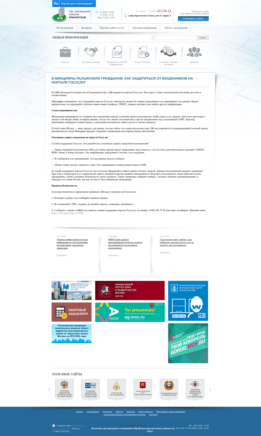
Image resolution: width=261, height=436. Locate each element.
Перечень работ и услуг (112, 27)
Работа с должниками (175, 27)
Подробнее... (62, 255)
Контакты (153, 414)
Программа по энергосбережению (170, 412)
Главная (79, 412)
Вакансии (131, 412)
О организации (92, 412)
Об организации (64, 27)
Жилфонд (86, 27)
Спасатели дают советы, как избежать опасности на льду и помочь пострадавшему (176, 242)
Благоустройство (145, 412)
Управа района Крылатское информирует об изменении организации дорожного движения (72, 243)
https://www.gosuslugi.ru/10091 (68, 213)
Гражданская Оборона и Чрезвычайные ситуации (124, 414)
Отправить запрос (193, 18)
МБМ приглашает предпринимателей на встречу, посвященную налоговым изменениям (125, 243)
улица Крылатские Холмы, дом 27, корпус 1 (149, 15)
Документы (107, 412)
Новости (119, 412)
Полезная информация (144, 27)
